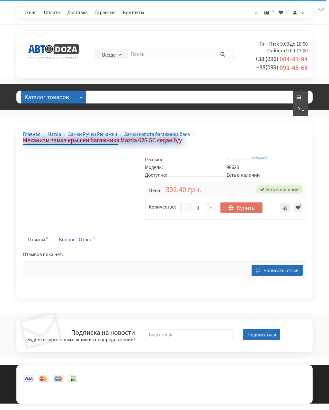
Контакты (133, 12)
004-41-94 (281, 59)
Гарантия (105, 12)
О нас (30, 12)
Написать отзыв (277, 270)
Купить (241, 207)
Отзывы (107, 97)
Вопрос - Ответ (77, 239)
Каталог (53, 96)
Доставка (77, 12)
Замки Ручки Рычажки (92, 134)
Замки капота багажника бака (157, 134)
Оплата (52, 12)
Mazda (54, 134)
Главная (31, 134)
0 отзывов (259, 158)
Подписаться (261, 334)
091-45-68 (282, 67)
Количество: (162, 206)
